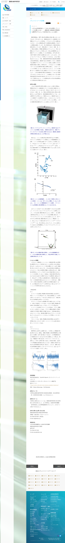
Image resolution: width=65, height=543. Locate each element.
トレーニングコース (55, 506)
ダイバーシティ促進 (34, 524)
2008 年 (51, 485)
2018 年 (51, 479)
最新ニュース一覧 (35, 12)
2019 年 (45, 479)
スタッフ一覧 (44, 510)
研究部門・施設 (6, 21)
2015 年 (38, 482)
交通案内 (40, 1)
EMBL (52, 523)
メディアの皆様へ (53, 1)
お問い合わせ (46, 1)
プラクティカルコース (55, 519)
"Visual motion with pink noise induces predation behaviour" (44, 385)
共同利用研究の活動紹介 (56, 499)
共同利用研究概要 (54, 496)
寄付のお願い (33, 523)
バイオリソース (54, 502)
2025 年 (38, 475)
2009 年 (45, 485)
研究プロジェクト (34, 521)
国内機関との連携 (54, 509)
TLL (51, 526)
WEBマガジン (45, 15)
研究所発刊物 (44, 499)
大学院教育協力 (54, 501)
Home (47, 4)
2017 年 (58, 479)
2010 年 (38, 485)
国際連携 (5, 33)
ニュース (5, 18)
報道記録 (33, 15)
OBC (51, 529)
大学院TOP (43, 525)
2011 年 (32, 485)
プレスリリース (44, 497)
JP (62, 1)
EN (63, 1)
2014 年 (45, 482)
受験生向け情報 (44, 526)
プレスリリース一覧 (58, 4)
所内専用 (32, 506)
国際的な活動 (53, 516)
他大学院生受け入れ (45, 530)
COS (51, 521)
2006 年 (32, 488)
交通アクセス (33, 526)
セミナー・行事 (6, 24)
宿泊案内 (32, 531)
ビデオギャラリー (34, 534)
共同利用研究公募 (54, 497)
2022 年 (58, 475)
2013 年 (51, 482)
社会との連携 (33, 518)
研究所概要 (5, 14)
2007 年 (58, 485)
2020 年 (38, 479)
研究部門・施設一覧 (45, 508)
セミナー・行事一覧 (45, 516)
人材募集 (6, 36)
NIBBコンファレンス (55, 518)
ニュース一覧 (44, 496)
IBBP (52, 507)
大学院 (4, 27)
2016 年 (32, 482)
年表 (31, 516)
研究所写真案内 (33, 519)
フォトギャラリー (34, 532)
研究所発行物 (57, 12)
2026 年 (32, 475)
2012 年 (58, 482)
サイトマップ (33, 496)
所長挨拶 (32, 513)
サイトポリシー (33, 502)
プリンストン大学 (54, 524)
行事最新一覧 (44, 519)
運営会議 (32, 515)
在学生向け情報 (44, 528)
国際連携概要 (53, 515)
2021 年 (32, 479)
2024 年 (45, 475)
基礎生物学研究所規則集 (35, 529)
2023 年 (51, 475)
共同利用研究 (6, 30)
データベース (53, 504)
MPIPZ (52, 528)
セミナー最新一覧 (45, 517)
